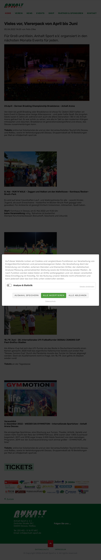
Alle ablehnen (78, 295)
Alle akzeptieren (53, 295)
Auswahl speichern (27, 295)
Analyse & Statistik (22, 285)
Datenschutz (50, 301)
